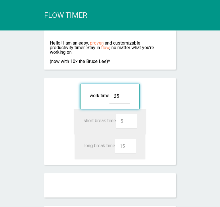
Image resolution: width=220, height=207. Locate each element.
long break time (110, 146)
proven (97, 43)
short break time (110, 121)
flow (105, 47)
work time (110, 96)
